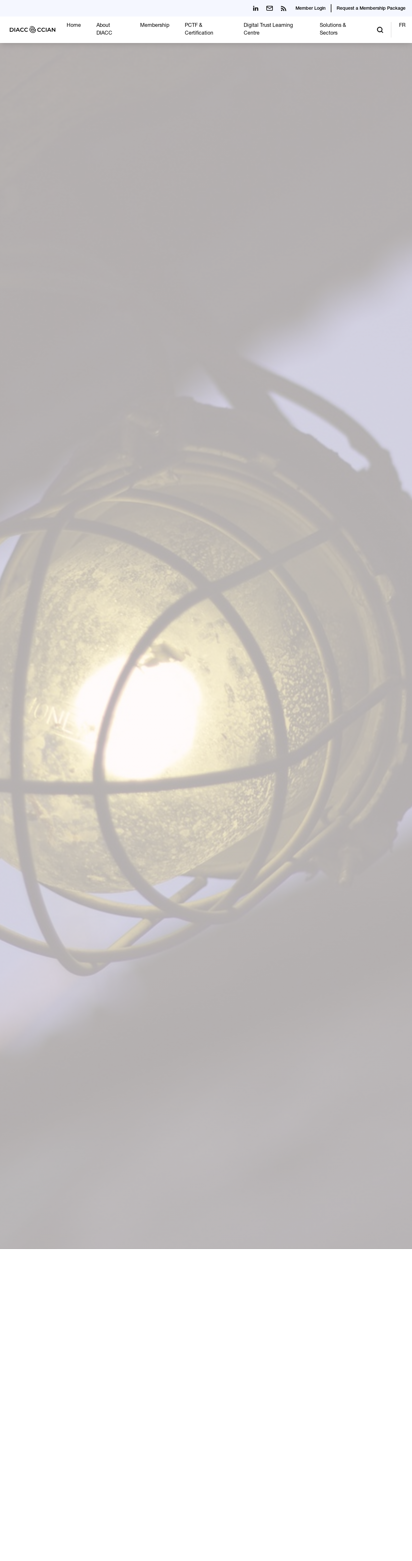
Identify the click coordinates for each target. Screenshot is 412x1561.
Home (74, 25)
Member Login (310, 8)
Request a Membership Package (371, 8)
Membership (154, 25)
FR (402, 25)
